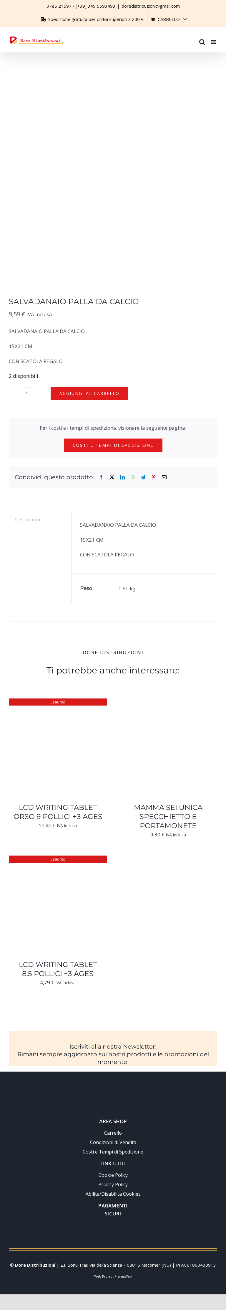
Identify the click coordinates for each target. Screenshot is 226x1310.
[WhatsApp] (133, 477)
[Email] (164, 477)
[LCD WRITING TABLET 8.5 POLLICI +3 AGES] (58, 859)
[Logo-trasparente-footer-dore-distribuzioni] (113, 1085)
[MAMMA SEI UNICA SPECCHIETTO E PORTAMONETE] (168, 702)
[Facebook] (101, 477)
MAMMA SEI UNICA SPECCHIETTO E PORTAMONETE (168, 816)
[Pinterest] (153, 477)
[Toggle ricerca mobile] (202, 39)
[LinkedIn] (122, 477)
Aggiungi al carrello (89, 393)
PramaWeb (123, 1276)
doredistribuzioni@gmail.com (151, 6)
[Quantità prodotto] (27, 393)
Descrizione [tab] (28, 519)
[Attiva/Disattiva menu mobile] (214, 39)
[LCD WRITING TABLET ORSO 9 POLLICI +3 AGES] (58, 702)
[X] (112, 477)
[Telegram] (143, 477)
